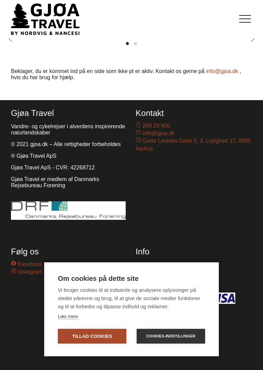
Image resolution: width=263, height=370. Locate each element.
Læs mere (68, 316)
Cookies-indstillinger (171, 336)
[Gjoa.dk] (45, 19)
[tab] (127, 43)
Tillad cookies (92, 336)
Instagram (30, 272)
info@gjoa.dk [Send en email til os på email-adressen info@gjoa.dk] (158, 133)
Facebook (30, 264)
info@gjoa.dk (222, 71)
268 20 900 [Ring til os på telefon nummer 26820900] (156, 126)
